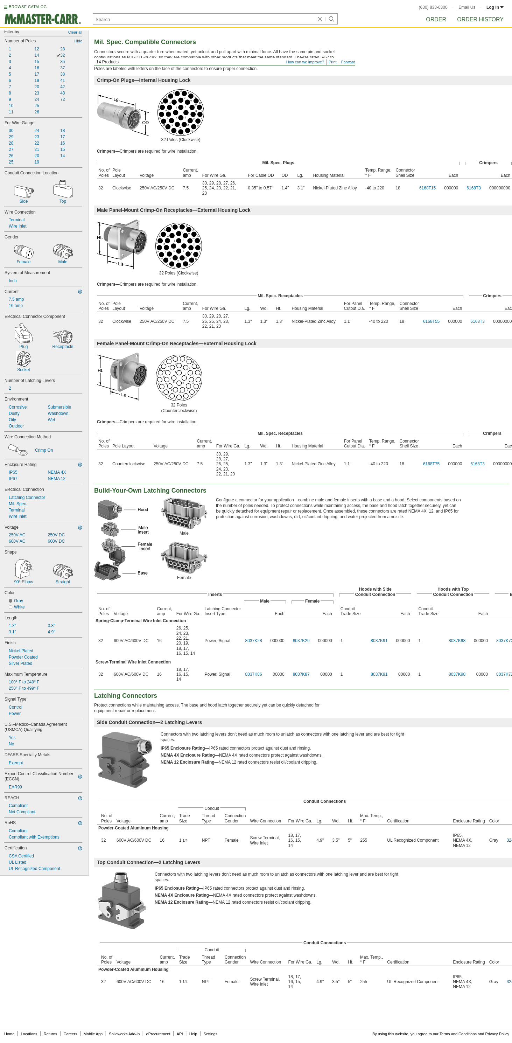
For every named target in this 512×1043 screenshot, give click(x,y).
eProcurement (158, 1034)
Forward (348, 62)
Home (9, 1034)
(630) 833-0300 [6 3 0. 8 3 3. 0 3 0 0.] (433, 7)
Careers (70, 1034)
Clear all (75, 32)
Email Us (466, 7)
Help (193, 1034)
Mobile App (93, 1034)
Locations (29, 1034)
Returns (50, 1034)
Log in (495, 7)
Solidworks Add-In (124, 1034)
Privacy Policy (497, 1034)
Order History (480, 19)
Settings (210, 1034)
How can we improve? (305, 62)
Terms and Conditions (458, 1034)
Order (436, 19)
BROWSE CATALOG (28, 7)
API (180, 1034)
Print (333, 62)
